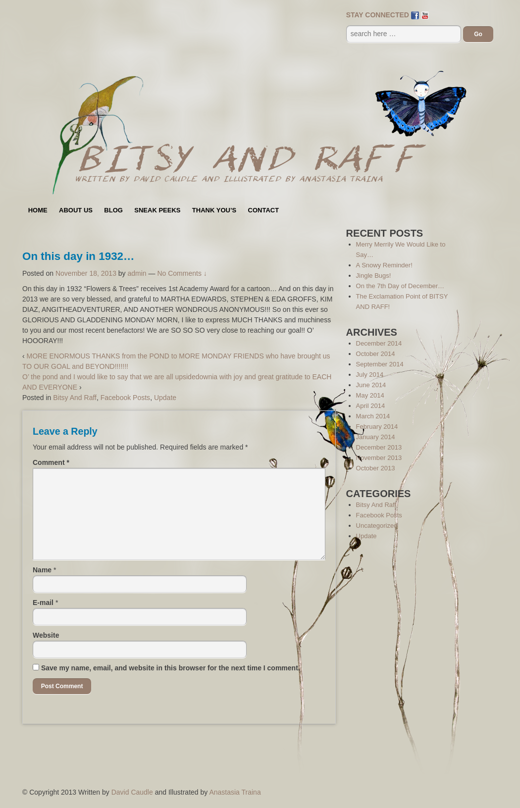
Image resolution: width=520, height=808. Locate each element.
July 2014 (370, 374)
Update (165, 398)
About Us (76, 210)
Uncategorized (377, 525)
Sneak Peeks (157, 210)
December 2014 (379, 343)
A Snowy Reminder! (384, 265)
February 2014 (377, 426)
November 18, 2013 (85, 273)
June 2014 (371, 385)
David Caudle (132, 792)
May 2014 (370, 395)
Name (42, 570)
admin (137, 273)
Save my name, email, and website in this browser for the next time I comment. (170, 668)
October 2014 (375, 353)
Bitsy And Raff (75, 398)
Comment (51, 462)
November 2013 (379, 457)
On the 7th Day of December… (400, 286)
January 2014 (375, 437)
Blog (113, 210)
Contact (263, 210)
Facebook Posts (125, 398)
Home (38, 210)
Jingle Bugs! (373, 275)
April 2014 (370, 405)
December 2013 (379, 447)
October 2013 (375, 468)
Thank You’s (214, 210)
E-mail (43, 602)
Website (46, 635)
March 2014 (373, 416)
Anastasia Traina (234, 792)
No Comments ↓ (182, 273)
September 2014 (380, 364)
